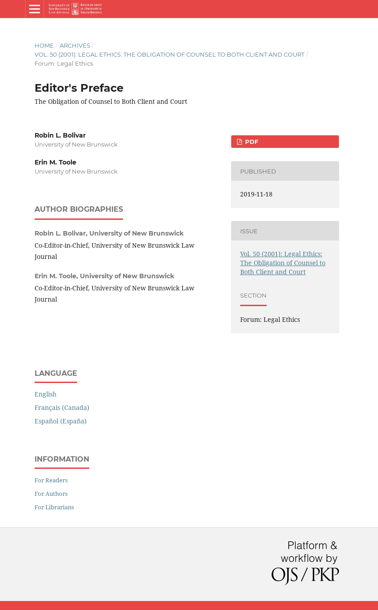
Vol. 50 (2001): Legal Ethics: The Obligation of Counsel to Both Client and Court (169, 54)
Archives (75, 45)
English (46, 394)
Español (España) (61, 421)
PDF (250, 141)
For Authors (51, 494)
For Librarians (54, 507)
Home (44, 45)
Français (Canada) (62, 407)
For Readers (51, 480)
